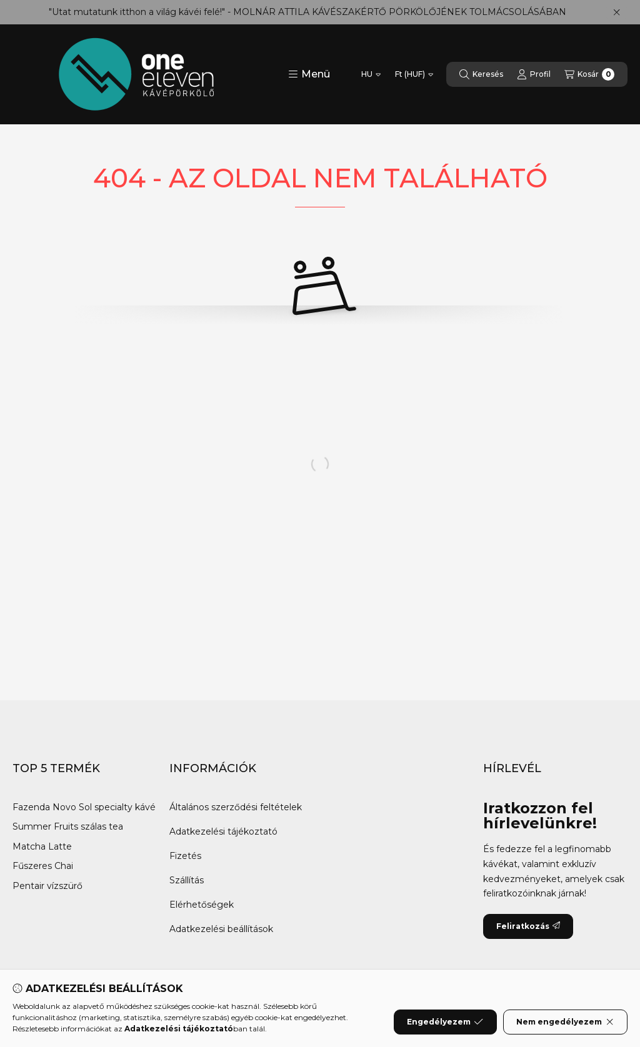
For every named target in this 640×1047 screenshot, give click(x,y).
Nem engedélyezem (565, 1022)
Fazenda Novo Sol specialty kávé (84, 807)
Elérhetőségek (201, 904)
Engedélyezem (445, 1022)
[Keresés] (481, 74)
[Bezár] (617, 12)
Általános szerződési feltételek (235, 807)
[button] (309, 74)
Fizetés (185, 855)
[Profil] (533, 74)
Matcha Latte (43, 846)
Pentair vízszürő (48, 885)
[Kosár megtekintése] (589, 74)
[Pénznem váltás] (414, 74)
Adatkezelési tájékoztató (223, 831)
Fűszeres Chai (42, 865)
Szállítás (186, 880)
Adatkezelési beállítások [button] (221, 929)
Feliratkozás (528, 926)
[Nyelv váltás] (371, 74)
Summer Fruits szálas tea (67, 826)
